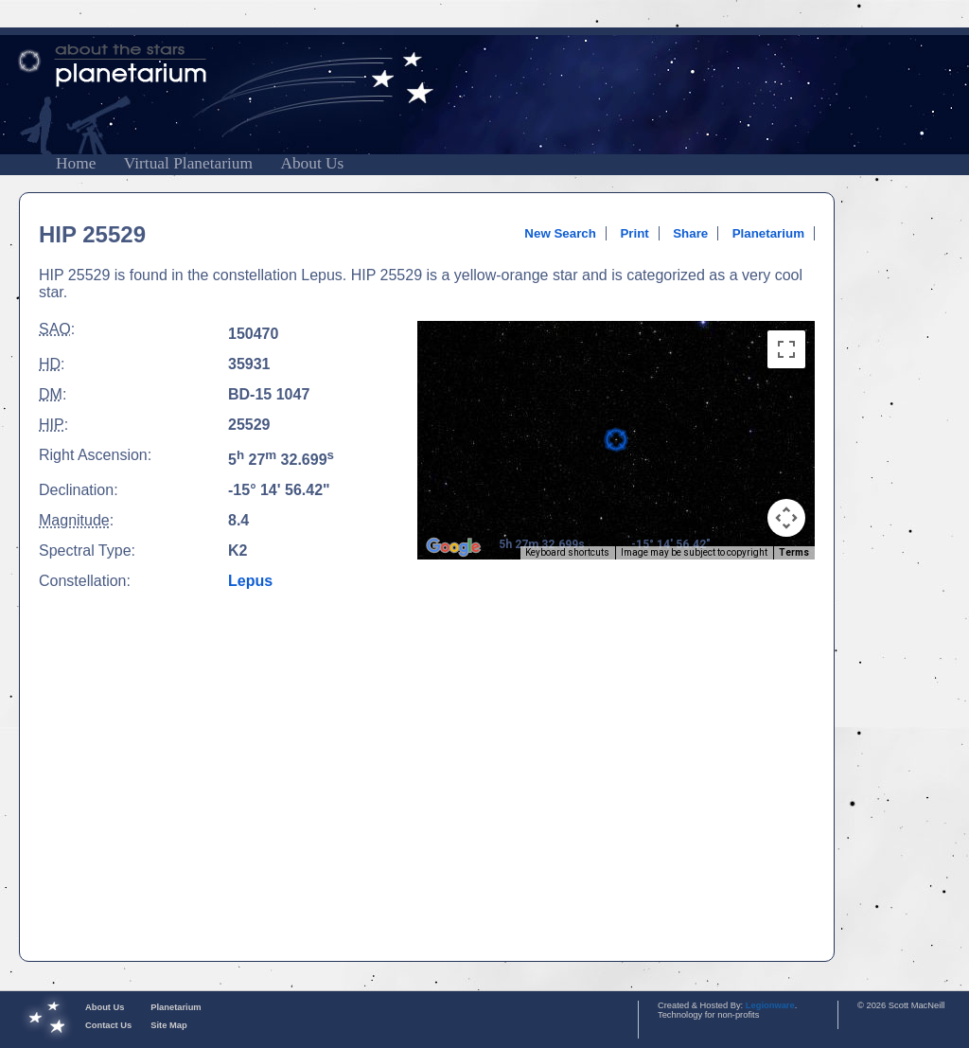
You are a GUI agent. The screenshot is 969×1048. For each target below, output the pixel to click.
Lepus (250, 581)
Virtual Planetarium (188, 163)
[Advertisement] (177, 760)
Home (76, 163)
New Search (560, 233)
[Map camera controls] (786, 518)
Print (634, 233)
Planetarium (768, 233)
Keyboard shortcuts (567, 552)
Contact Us (108, 1025)
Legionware (770, 1005)
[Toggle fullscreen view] (786, 349)
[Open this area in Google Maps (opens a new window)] (453, 547)
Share (690, 233)
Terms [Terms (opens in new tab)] (794, 552)
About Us (312, 163)
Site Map (168, 1025)
